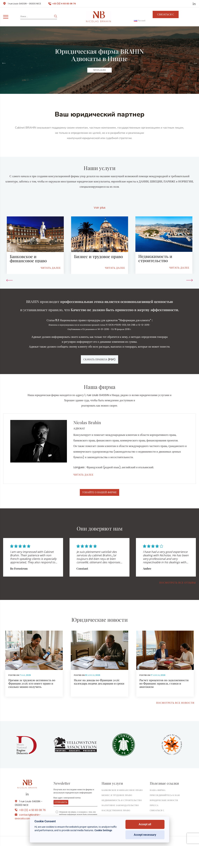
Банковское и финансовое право (122, 790)
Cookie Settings (103, 830)
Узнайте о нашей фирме (99, 492)
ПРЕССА (154, 805)
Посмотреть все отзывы (177, 582)
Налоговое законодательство (120, 805)
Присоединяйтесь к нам (165, 795)
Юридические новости (164, 800)
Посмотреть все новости (175, 703)
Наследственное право (116, 810)
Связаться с (165, 14)
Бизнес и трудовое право (117, 795)
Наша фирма (158, 790)
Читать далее (99, 70)
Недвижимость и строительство (122, 800)
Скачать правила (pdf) (99, 359)
